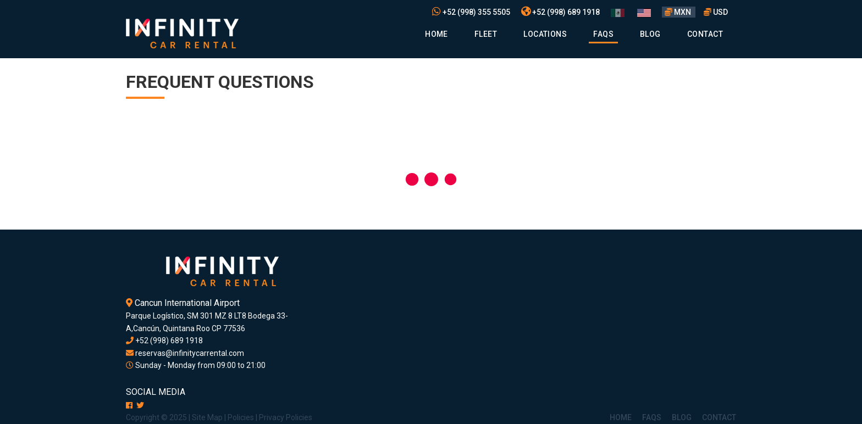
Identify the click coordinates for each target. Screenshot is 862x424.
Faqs (603, 34)
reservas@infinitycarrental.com (185, 353)
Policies (241, 417)
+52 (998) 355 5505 (471, 12)
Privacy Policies (285, 417)
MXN (679, 12)
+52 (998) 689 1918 (560, 12)
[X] (140, 405)
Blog (650, 34)
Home (436, 34)
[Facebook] (129, 405)
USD (716, 12)
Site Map (207, 417)
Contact (705, 34)
